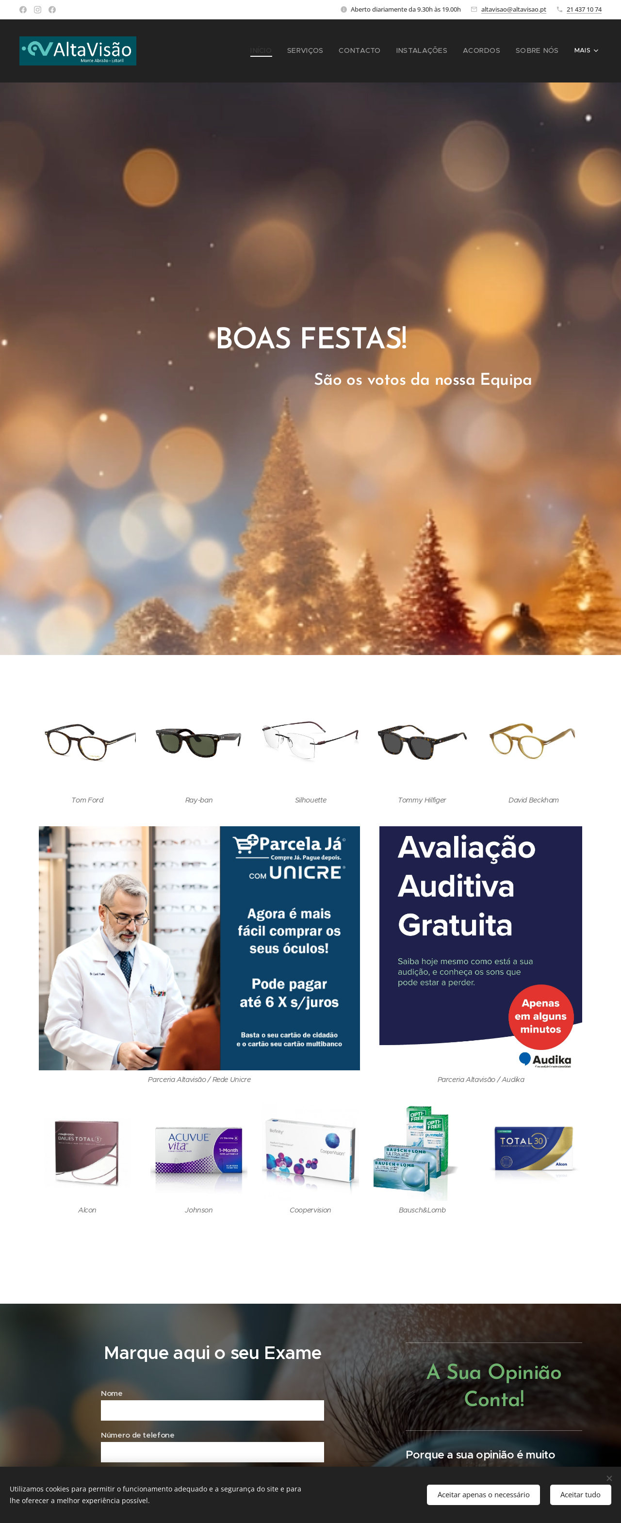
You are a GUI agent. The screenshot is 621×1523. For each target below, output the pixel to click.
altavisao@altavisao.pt (513, 9)
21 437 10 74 (584, 9)
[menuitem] (236, 51)
